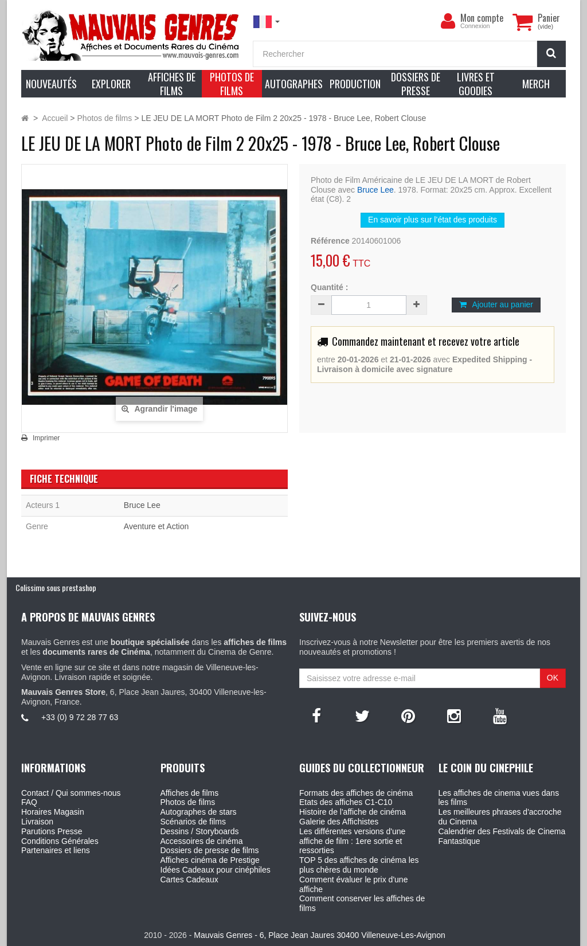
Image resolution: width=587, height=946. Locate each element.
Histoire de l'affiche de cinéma (352, 811)
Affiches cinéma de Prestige (210, 860)
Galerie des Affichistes (338, 821)
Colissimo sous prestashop (55, 587)
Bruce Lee (375, 189)
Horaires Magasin (52, 811)
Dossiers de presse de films (210, 850)
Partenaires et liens (55, 850)
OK (552, 677)
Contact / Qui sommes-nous (71, 793)
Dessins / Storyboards (200, 831)
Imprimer (46, 438)
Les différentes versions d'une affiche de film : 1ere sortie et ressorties (352, 841)
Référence (330, 240)
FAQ (29, 802)
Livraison (37, 821)
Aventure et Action (156, 526)
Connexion (475, 25)
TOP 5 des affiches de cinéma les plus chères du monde (359, 864)
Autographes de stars (199, 811)
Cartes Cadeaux (189, 879)
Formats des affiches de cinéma (356, 793)
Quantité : (329, 287)
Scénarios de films (193, 821)
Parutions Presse (52, 831)
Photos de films (188, 802)
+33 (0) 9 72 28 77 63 (79, 717)
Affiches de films (190, 793)
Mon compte (481, 17)
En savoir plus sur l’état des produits (432, 219)
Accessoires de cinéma (202, 841)
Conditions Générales (60, 841)
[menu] (447, 21)
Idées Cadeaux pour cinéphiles (216, 869)
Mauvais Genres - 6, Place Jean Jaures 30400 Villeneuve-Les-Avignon (319, 935)
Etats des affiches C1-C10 (345, 802)
